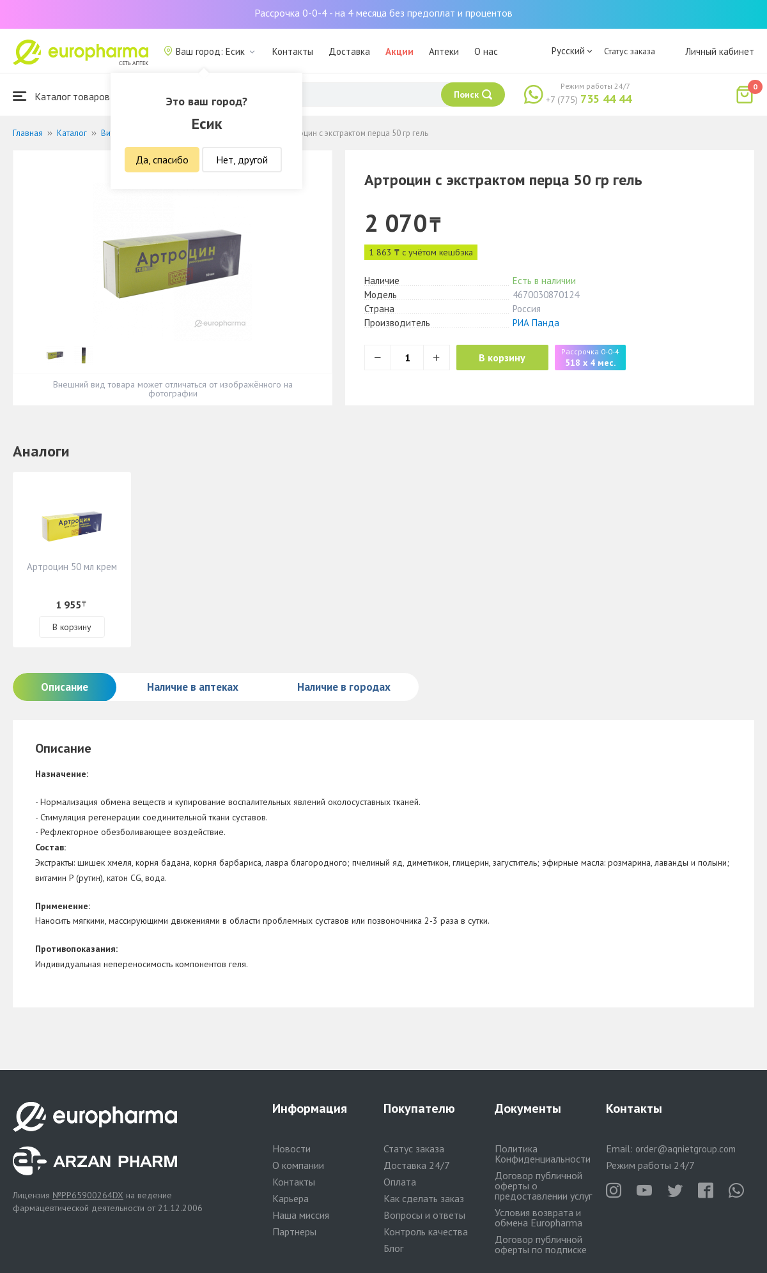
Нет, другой (242, 159)
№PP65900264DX (87, 1195)
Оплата (400, 1181)
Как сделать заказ (424, 1198)
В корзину (505, 357)
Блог (393, 1248)
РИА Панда (536, 323)
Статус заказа (629, 51)
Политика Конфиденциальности (543, 1153)
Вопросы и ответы (424, 1215)
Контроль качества (426, 1231)
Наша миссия (300, 1215)
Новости (291, 1148)
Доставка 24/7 (417, 1165)
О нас (486, 51)
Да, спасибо (162, 159)
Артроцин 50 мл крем (72, 567)
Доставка (349, 51)
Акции (399, 51)
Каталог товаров (61, 96)
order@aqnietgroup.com (685, 1149)
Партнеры (294, 1231)
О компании (298, 1165)
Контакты (292, 51)
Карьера (290, 1198)
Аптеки (444, 51)
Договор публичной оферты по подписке (541, 1244)
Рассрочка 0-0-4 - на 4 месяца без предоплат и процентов (383, 12)
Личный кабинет (719, 51)
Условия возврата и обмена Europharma (538, 1217)
